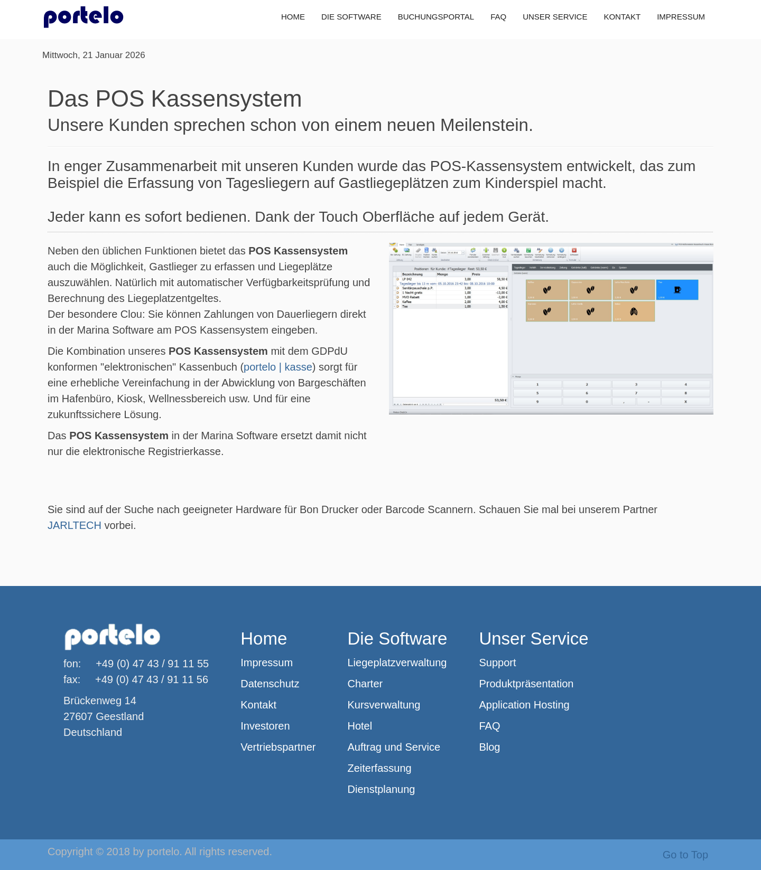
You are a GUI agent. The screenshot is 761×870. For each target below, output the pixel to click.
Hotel (360, 726)
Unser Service (533, 638)
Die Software (398, 638)
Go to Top (685, 854)
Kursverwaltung (384, 705)
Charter (365, 683)
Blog (489, 747)
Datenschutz (269, 683)
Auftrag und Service (394, 747)
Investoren (265, 726)
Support (497, 662)
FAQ (489, 726)
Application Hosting (524, 705)
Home (263, 638)
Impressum (266, 662)
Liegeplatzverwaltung (397, 662)
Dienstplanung (381, 789)
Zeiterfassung (380, 768)
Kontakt (258, 705)
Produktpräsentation (526, 683)
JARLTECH (74, 525)
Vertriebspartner (277, 747)
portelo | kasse (278, 367)
